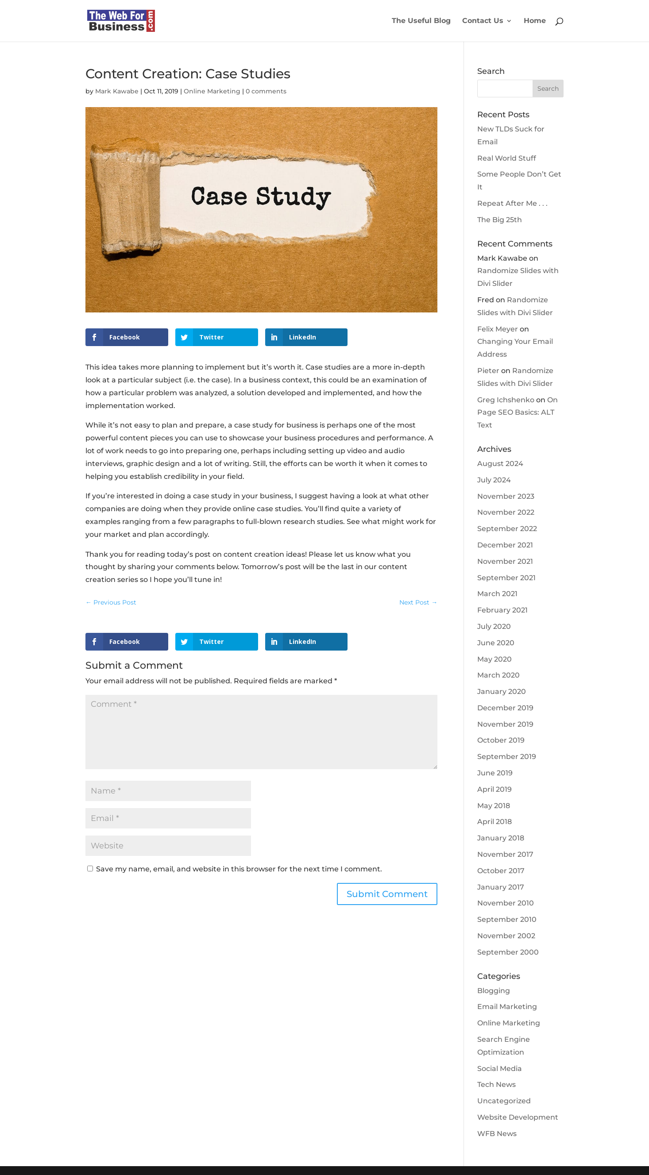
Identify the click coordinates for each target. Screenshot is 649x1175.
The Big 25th (499, 220)
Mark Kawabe (117, 91)
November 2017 (505, 854)
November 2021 (505, 561)
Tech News (496, 1084)
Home (535, 21)
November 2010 (505, 903)
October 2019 (501, 740)
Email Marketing (507, 1006)
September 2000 (508, 952)
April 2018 (494, 821)
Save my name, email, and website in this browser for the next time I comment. (239, 869)
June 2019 (495, 773)
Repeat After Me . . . (512, 203)
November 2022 (505, 512)
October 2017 (501, 871)
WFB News (497, 1133)
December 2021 (505, 545)
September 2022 (507, 528)
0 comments (266, 91)
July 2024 (494, 480)
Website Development (517, 1117)
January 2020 (501, 691)
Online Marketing (212, 91)
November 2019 (505, 724)
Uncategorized (504, 1101)
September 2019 (506, 756)
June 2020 (495, 643)
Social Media (499, 1068)
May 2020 (494, 659)
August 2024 (500, 463)
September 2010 (507, 919)
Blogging (493, 990)
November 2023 (505, 496)
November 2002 (506, 936)
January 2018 (500, 838)
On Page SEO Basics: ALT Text (517, 413)
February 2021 (502, 610)
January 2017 (500, 887)
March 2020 (498, 675)
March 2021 (497, 593)
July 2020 (494, 626)
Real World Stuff (506, 158)
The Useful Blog (421, 21)
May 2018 (493, 805)
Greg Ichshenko (505, 400)
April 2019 (494, 789)
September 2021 (506, 578)
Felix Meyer (497, 329)
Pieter (488, 370)
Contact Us (482, 21)
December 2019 (505, 708)
